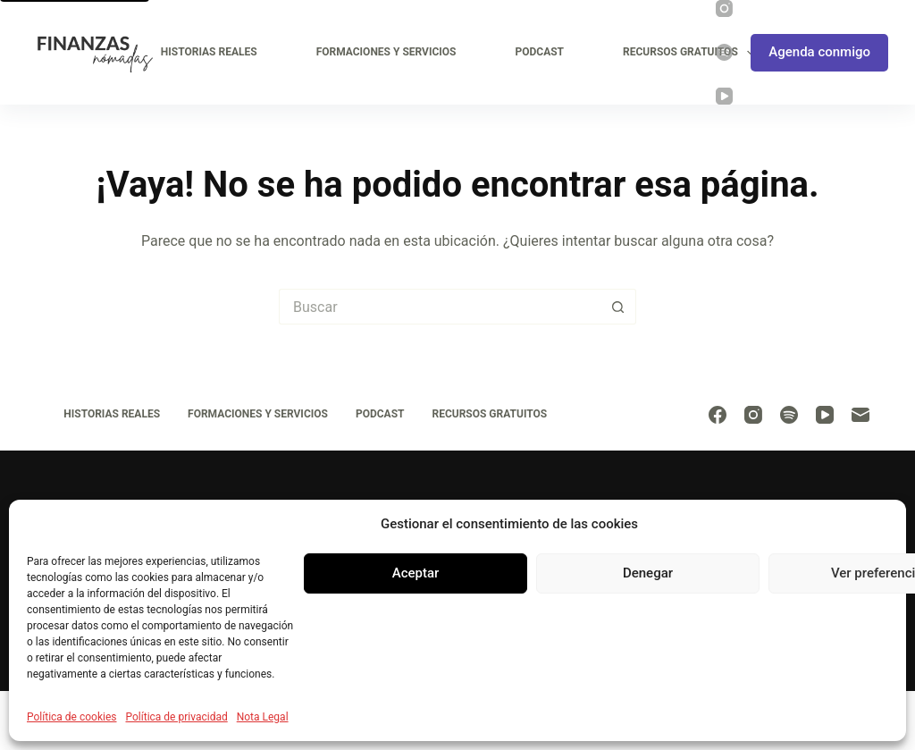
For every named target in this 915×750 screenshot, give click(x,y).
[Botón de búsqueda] (618, 306)
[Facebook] (717, 415)
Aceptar (416, 573)
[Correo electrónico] (860, 415)
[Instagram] (724, 8)
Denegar (648, 573)
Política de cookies (72, 717)
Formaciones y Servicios (386, 52)
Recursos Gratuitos (692, 52)
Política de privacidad (177, 717)
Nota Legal (263, 717)
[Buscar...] (439, 306)
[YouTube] (724, 96)
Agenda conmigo (819, 52)
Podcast (539, 52)
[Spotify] (724, 52)
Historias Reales (209, 52)
